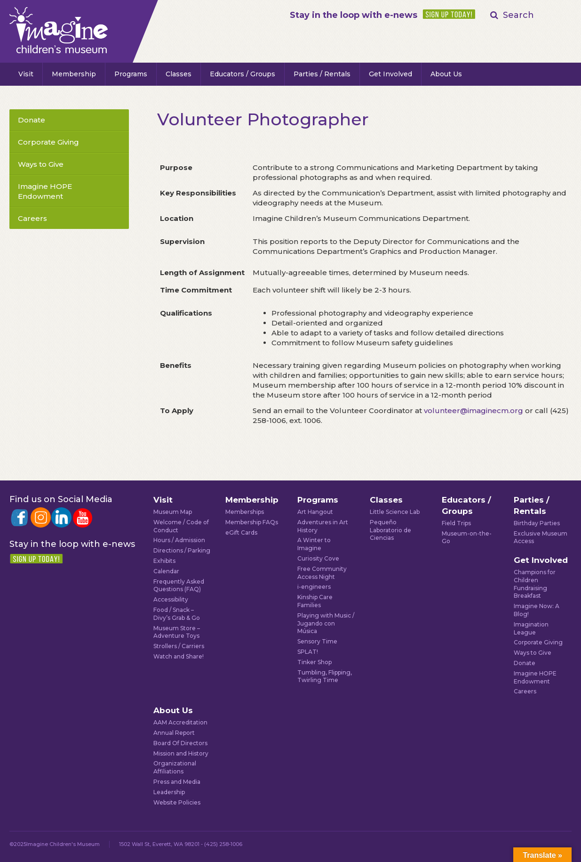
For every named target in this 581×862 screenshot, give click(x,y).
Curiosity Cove (318, 558)
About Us (446, 74)
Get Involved (390, 74)
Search (518, 15)
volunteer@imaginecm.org (473, 410)
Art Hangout (315, 511)
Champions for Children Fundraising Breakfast (535, 584)
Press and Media (176, 781)
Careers (32, 218)
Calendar (166, 571)
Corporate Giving (48, 142)
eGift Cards (241, 532)
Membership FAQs (251, 522)
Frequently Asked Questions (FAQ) (178, 585)
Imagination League (531, 628)
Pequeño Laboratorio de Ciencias (390, 530)
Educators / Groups (242, 74)
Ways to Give (41, 164)
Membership (74, 74)
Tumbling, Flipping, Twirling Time (324, 676)
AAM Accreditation (180, 722)
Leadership (169, 792)
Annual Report (174, 732)
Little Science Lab (395, 511)
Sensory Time (317, 641)
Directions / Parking (181, 550)
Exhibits (164, 560)
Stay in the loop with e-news (353, 15)
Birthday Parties (537, 523)
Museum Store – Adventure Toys (176, 632)
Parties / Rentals (322, 74)
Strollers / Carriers (178, 646)
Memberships (244, 511)
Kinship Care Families (315, 601)
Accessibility (170, 599)
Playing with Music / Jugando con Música (325, 623)
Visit (25, 74)
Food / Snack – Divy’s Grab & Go (176, 613)
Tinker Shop (314, 662)
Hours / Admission (179, 540)
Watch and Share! (178, 656)
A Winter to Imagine (314, 544)
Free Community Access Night (322, 572)
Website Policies (176, 802)
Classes (178, 74)
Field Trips (456, 523)
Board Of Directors (180, 743)
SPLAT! (307, 651)
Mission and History (180, 753)
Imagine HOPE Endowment (45, 191)
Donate (31, 119)
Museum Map (172, 511)
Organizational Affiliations (174, 767)
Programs (130, 74)
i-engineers (314, 586)
